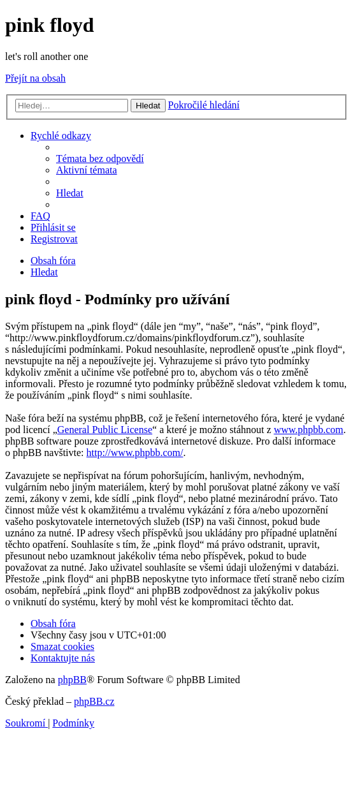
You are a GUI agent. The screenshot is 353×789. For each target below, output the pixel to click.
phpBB (72, 679)
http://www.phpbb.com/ (135, 452)
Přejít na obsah (35, 78)
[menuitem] (100, 158)
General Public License (104, 429)
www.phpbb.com (308, 429)
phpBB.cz (94, 701)
